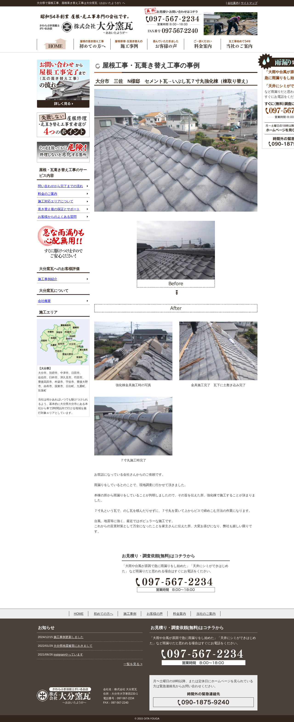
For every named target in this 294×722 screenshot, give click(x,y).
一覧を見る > (132, 664)
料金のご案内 (47, 194)
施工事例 (129, 614)
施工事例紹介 (47, 279)
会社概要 (44, 301)
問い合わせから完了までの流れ (60, 186)
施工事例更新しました (68, 637)
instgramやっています (68, 654)
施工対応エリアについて (55, 201)
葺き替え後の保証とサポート (59, 209)
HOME (78, 614)
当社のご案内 (206, 614)
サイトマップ (249, 3)
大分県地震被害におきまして (73, 645)
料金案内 (179, 614)
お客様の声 (155, 614)
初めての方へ (103, 614)
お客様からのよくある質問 (57, 217)
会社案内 (233, 3)
